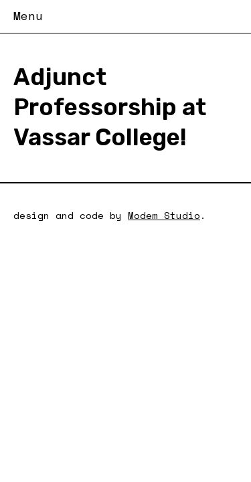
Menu (28, 15)
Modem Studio (164, 215)
